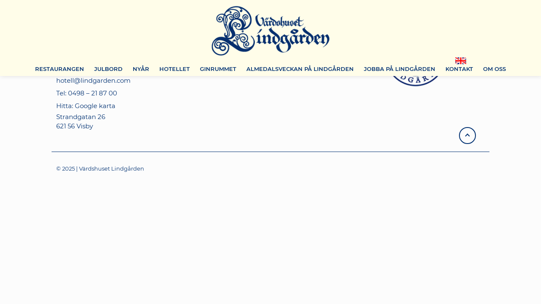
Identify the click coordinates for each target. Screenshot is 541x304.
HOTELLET (174, 68)
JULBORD (108, 68)
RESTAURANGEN (59, 68)
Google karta (95, 106)
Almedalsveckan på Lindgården (300, 68)
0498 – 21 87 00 (92, 93)
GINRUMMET (218, 68)
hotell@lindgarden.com (93, 80)
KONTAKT (459, 68)
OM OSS (494, 68)
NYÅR (141, 68)
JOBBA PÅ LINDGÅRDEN (399, 68)
